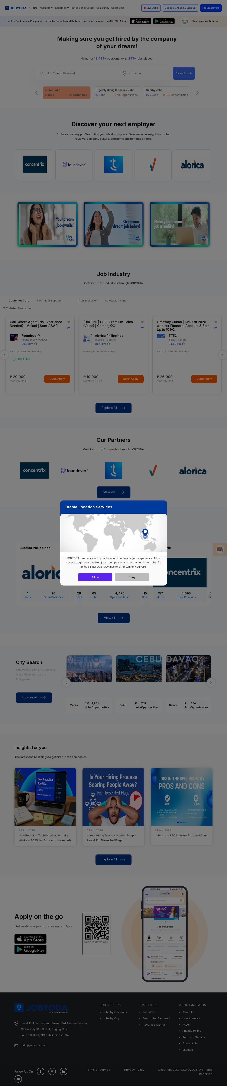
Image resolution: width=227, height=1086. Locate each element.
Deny (132, 577)
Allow (95, 577)
